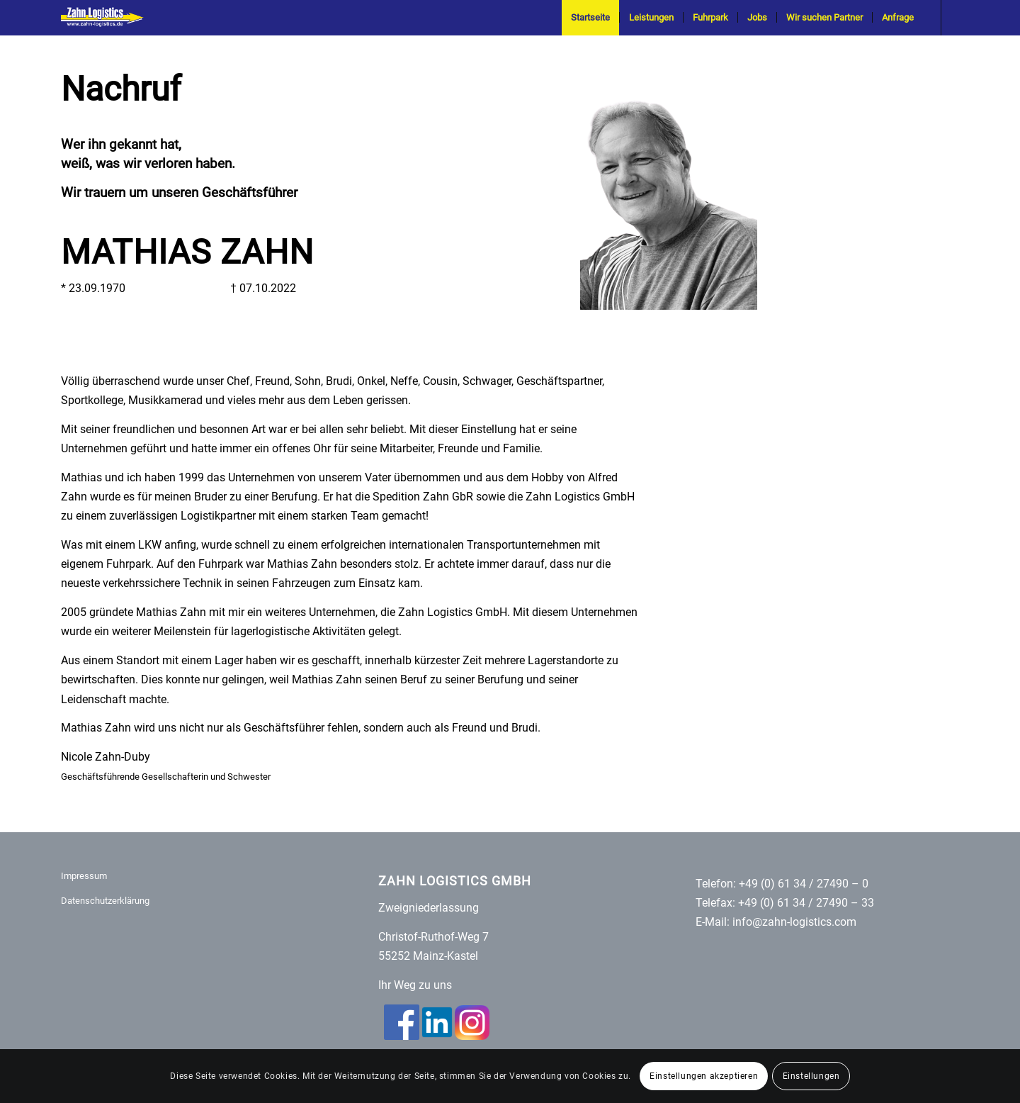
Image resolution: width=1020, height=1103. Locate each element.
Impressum (84, 875)
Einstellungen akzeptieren (704, 1076)
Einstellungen (811, 1076)
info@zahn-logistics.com (794, 922)
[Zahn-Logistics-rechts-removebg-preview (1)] (107, 17)
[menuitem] (590, 17)
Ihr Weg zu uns (415, 985)
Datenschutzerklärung (105, 900)
